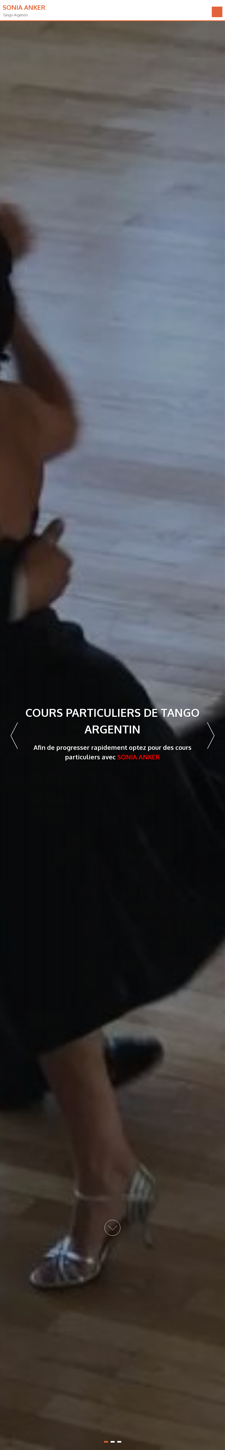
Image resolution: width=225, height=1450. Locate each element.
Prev (14, 735)
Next (210, 735)
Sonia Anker (24, 7)
